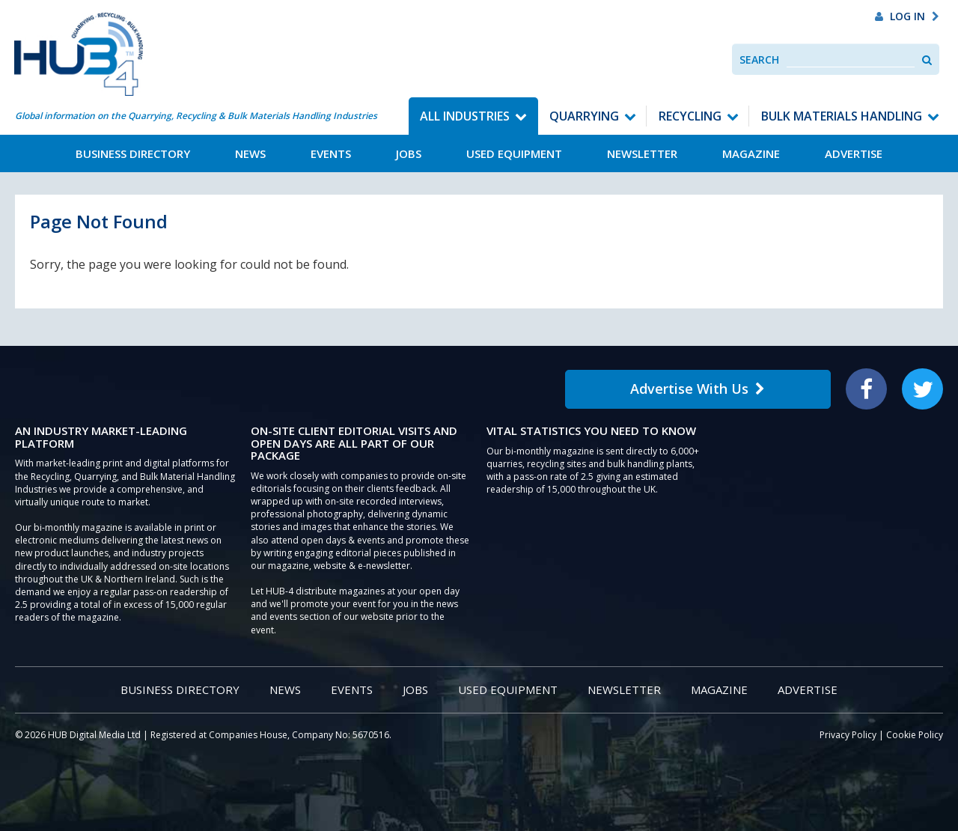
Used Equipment (514, 153)
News (250, 153)
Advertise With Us (697, 389)
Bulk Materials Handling (841, 116)
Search (759, 59)
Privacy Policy (848, 734)
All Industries (465, 116)
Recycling (690, 116)
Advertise (853, 153)
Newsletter (642, 153)
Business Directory (133, 153)
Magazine (751, 153)
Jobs (408, 153)
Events (331, 153)
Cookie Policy (914, 734)
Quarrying (584, 116)
